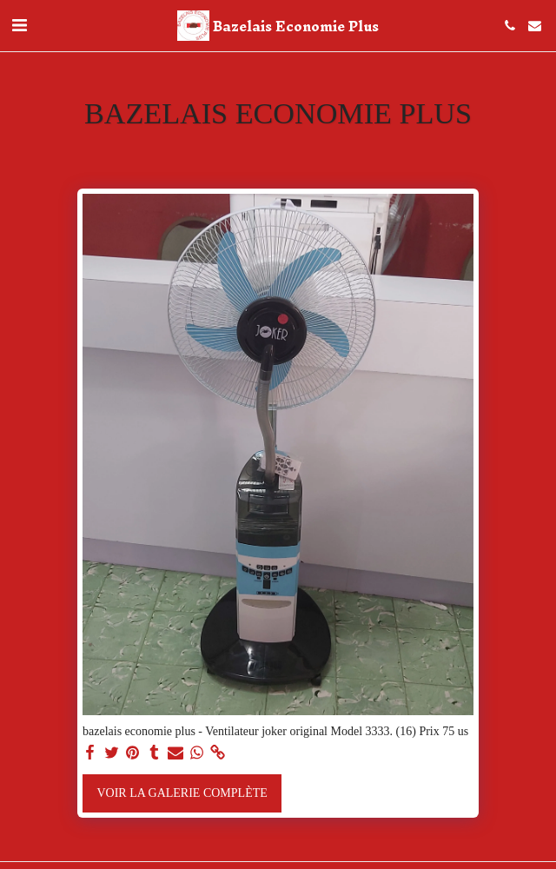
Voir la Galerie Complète (181, 792)
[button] (19, 25)
